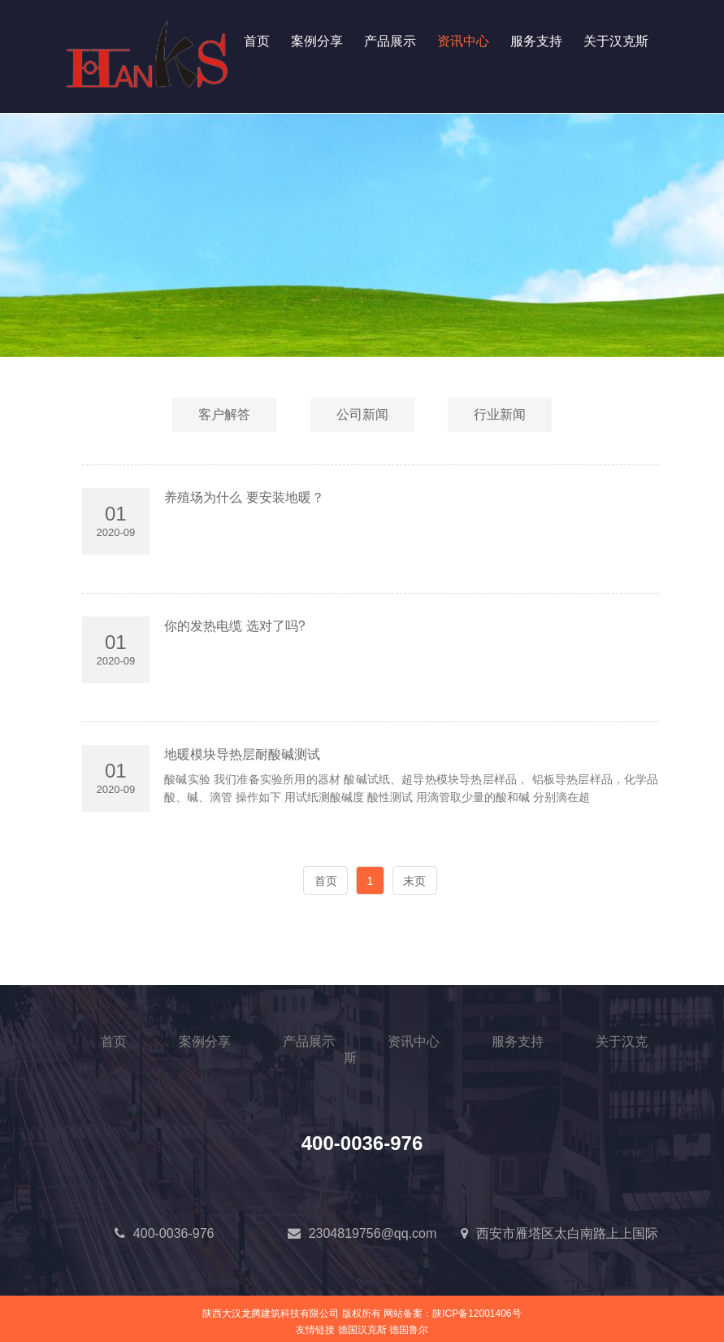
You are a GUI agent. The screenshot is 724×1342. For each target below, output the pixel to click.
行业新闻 (500, 414)
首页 (257, 41)
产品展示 (390, 41)
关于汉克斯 (615, 41)
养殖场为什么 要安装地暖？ (243, 497)
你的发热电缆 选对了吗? (234, 626)
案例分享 (317, 41)
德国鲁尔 (408, 1329)
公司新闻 (362, 414)
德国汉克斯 (362, 1329)
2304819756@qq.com (373, 1233)
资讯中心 (463, 41)
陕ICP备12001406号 (476, 1313)
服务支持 (536, 41)
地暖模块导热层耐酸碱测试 (242, 754)
